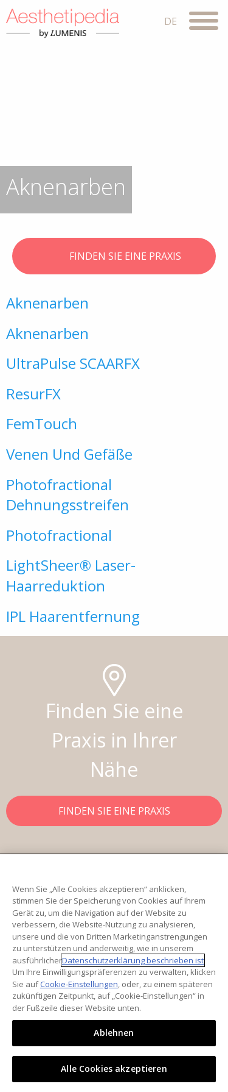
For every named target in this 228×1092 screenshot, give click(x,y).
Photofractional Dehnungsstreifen (67, 494)
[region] (114, 973)
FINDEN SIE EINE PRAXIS (114, 257)
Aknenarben (47, 303)
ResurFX (33, 394)
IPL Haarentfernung (73, 616)
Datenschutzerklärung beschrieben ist (133, 960)
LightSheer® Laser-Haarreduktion (71, 575)
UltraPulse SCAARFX (73, 363)
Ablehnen (114, 1032)
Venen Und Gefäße (69, 454)
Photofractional (59, 535)
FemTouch (41, 423)
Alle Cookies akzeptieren (114, 1068)
